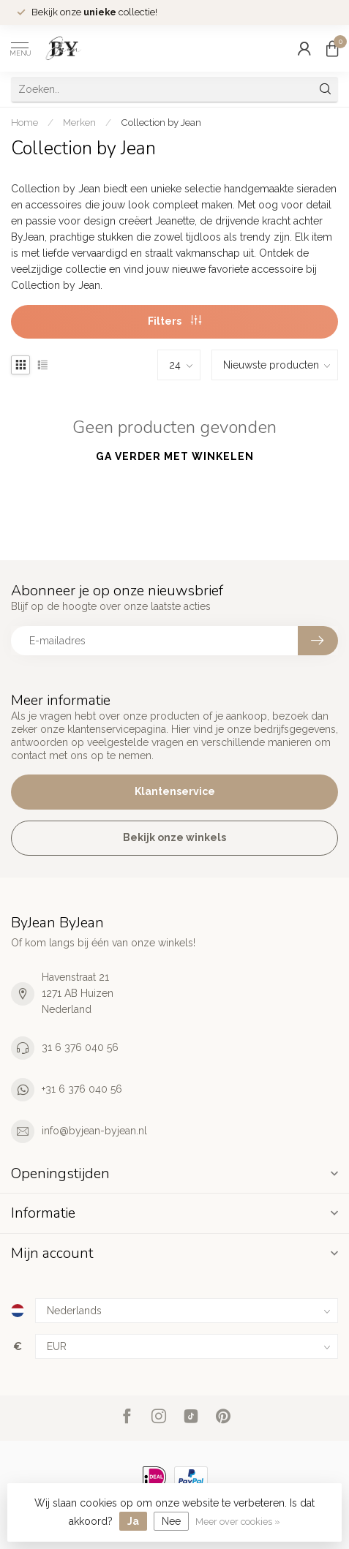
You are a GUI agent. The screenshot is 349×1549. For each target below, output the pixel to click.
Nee (171, 1521)
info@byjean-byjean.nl (94, 1131)
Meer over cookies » (237, 1521)
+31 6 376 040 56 (82, 1089)
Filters (174, 321)
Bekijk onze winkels (174, 837)
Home (24, 122)
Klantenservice (175, 791)
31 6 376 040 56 (80, 1047)
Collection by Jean (161, 122)
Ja (133, 1521)
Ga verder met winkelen (175, 456)
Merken (79, 122)
